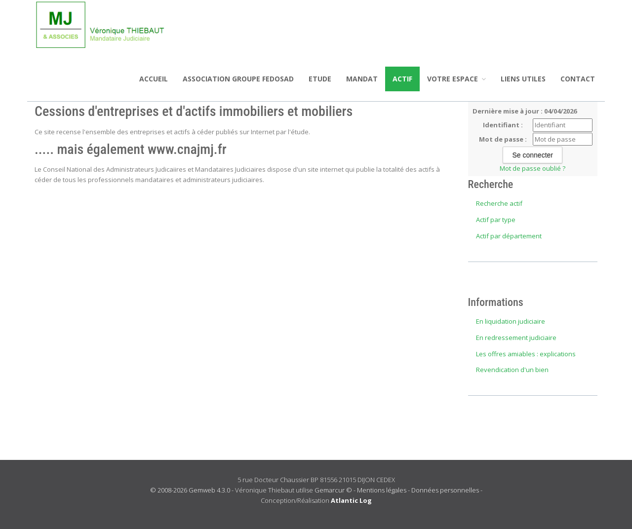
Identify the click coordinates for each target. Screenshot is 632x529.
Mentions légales (381, 490)
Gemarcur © (333, 490)
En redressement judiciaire (516, 337)
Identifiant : (503, 124)
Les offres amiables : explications (526, 353)
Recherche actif (499, 203)
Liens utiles (523, 78)
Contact (577, 78)
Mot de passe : (503, 139)
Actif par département (509, 235)
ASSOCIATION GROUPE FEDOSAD (238, 78)
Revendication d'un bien (512, 369)
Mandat (362, 78)
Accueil (153, 78)
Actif (402, 78)
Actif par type (495, 219)
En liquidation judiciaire (510, 321)
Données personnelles (445, 490)
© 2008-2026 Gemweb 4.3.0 (190, 490)
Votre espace (456, 78)
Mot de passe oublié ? (532, 168)
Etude (320, 78)
